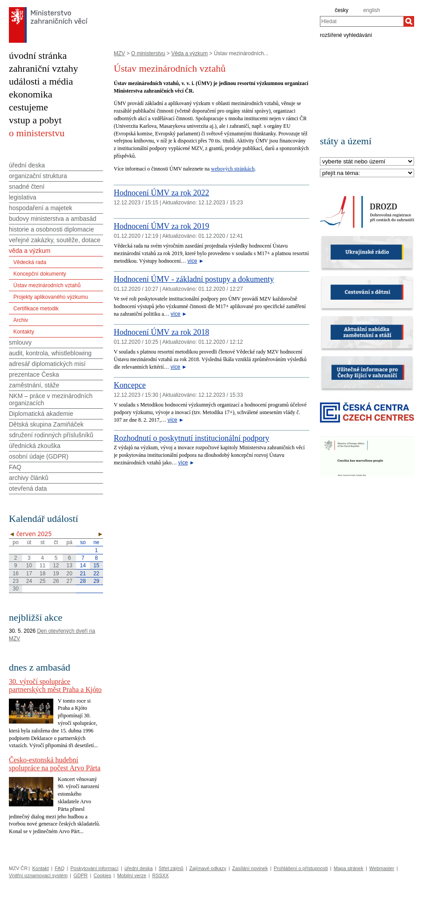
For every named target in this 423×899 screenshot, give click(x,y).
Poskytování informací (95, 868)
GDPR (80, 875)
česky (341, 10)
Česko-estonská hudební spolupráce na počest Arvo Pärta (54, 764)
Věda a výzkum (189, 53)
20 (69, 573)
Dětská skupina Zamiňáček (46, 424)
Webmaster (381, 868)
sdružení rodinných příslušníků (51, 435)
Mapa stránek (348, 868)
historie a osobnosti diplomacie (51, 229)
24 (29, 581)
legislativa (22, 197)
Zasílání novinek (250, 868)
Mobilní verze (131, 875)
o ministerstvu (36, 132)
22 (96, 573)
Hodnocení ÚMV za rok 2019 (161, 226)
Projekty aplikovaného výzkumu (50, 297)
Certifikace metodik (36, 308)
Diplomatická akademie (41, 413)
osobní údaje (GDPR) (38, 456)
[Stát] (367, 161)
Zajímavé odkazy (207, 868)
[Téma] (367, 173)
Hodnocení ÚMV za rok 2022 (161, 192)
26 (56, 581)
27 (69, 581)
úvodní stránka (38, 55)
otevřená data (28, 488)
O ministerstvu (148, 53)
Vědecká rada (29, 262)
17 (29, 573)
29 (96, 581)
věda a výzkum (29, 250)
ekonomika (30, 94)
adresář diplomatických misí (47, 363)
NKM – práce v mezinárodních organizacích (50, 399)
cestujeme (28, 107)
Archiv (20, 320)
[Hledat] (408, 21)
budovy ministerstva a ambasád (52, 218)
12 (56, 565)
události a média (41, 81)
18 (42, 573)
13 (69, 565)
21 (83, 573)
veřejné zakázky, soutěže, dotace (54, 240)
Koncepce (130, 385)
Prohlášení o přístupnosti (301, 868)
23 (15, 581)
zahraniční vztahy (43, 68)
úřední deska (27, 165)
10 (29, 565)
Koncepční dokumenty (39, 274)
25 (42, 581)
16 (15, 573)
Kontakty (23, 332)
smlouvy (20, 342)
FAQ (15, 467)
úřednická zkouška (34, 445)
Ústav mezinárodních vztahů (46, 285)
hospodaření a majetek (40, 208)
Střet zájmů (171, 868)
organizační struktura (38, 175)
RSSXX (160, 875)
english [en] (371, 10)
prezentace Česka (34, 374)
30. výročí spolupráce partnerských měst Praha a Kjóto (55, 685)
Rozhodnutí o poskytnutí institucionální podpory (191, 438)
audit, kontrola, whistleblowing (50, 353)
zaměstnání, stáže (34, 385)
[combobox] (361, 21)
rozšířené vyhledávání (346, 34)
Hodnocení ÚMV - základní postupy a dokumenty (194, 279)
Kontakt (40, 868)
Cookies (103, 875)
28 (83, 581)
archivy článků (28, 477)
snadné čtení (26, 186)
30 (15, 589)
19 (56, 573)
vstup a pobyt (35, 120)
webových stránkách (233, 169)
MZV (119, 53)
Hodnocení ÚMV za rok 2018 (161, 332)
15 (96, 565)
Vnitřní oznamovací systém (38, 875)
